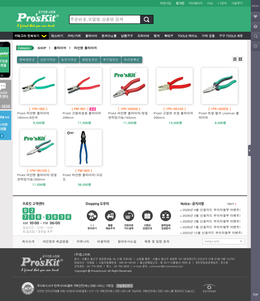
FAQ (210, 3)
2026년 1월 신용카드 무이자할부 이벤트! (210, 227)
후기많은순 (111, 59)
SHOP (41, 48)
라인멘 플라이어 (85, 48)
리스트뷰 (235, 59)
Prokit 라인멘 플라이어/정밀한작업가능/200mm (38, 174)
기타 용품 (208, 36)
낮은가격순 (48, 59)
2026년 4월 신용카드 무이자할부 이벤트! (210, 210)
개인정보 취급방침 (55, 241)
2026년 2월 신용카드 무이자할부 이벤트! (210, 221)
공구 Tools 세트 (230, 36)
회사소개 (28, 241)
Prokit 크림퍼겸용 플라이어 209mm (84, 113)
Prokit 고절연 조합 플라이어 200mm (174, 113)
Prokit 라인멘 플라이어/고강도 (84, 174)
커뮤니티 (83, 241)
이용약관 (103, 241)
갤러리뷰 (240, 59)
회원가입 (165, 3)
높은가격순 (69, 59)
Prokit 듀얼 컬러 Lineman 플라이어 (219, 113)
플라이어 (90, 36)
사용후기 (237, 3)
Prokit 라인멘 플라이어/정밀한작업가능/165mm (129, 113)
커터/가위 (74, 36)
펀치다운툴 (108, 36)
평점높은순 (90, 59)
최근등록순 (131, 59)
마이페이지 (196, 3)
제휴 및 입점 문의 (158, 241)
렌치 (156, 36)
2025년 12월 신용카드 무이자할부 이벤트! (211, 233)
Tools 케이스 (187, 36)
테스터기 (56, 36)
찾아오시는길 (127, 241)
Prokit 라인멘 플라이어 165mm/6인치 (38, 113)
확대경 (168, 36)
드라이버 (142, 36)
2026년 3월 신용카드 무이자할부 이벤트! (210, 215)
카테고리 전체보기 (30, 36)
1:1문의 (222, 3)
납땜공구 (126, 36)
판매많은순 (27, 59)
